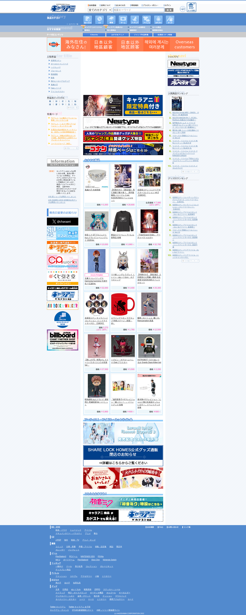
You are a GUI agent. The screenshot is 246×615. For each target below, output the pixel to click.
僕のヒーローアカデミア (60, 81)
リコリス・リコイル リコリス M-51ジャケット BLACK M (185, 142)
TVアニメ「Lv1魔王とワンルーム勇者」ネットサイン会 (64, 119)
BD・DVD (55, 527)
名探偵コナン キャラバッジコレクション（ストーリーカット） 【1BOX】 (185, 207)
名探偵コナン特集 (165, 35)
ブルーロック (56, 71)
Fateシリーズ (56, 88)
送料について (105, 5)
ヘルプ (183, 9)
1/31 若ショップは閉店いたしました (62, 197)
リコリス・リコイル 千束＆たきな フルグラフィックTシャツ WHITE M (185, 161)
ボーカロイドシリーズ (59, 64)
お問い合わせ (173, 527)
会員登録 (92, 5)
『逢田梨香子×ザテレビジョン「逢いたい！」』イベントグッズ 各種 (123, 402)
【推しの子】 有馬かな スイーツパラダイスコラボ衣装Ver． (96, 362)
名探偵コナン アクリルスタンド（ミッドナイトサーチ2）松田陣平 (185, 219)
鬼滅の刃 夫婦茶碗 (92, 190)
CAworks (94, 35)
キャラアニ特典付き (115, 27)
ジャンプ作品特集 (141, 35)
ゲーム (54, 553)
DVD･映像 (87, 19)
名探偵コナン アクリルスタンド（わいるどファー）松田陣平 (184, 213)
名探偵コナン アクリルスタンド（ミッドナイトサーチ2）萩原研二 (185, 237)
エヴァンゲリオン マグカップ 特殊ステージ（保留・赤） (122, 320)
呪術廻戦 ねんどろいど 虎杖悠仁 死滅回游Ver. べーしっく (96, 402)
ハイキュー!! (55, 67)
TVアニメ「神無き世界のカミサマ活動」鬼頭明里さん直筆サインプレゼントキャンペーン (64, 138)
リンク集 (186, 527)
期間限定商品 (157, 30)
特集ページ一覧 (72, 148)
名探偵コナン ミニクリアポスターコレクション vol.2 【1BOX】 (148, 192)
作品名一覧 (74, 107)
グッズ (170, 19)
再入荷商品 (111, 30)
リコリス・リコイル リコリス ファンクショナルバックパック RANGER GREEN (185, 153)
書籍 (111, 19)
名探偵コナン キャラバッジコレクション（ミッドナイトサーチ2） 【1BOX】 (96, 320)
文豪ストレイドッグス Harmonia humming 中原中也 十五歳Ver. (96, 281)
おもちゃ (158, 19)
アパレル (146, 19)
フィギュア (134, 19)
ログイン (168, 5)
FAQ (160, 527)
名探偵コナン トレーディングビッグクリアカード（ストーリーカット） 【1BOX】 (185, 199)
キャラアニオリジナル (93, 27)
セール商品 (156, 27)
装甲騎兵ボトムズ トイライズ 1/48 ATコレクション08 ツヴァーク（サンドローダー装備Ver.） (185, 125)
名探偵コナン (56, 60)
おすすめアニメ (117, 35)
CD (99, 19)
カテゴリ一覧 (73, 24)
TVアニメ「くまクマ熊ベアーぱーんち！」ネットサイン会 (63, 125)
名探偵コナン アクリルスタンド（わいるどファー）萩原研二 (184, 226)
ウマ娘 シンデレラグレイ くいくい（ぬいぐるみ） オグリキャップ (123, 277)
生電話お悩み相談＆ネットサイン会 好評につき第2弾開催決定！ (64, 131)
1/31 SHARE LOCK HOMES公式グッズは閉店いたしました (62, 201)
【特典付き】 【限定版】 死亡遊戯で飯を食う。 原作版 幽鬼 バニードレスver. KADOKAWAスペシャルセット (123, 195)
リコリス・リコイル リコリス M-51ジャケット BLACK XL (185, 147)
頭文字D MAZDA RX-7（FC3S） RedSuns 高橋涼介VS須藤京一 (185, 119)
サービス (121, 5)
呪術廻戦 (54, 74)
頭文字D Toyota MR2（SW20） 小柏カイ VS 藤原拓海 (185, 114)
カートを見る (191, 7)
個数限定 (133, 30)
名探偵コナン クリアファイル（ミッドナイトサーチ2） (185, 256)
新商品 (87, 30)
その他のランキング (191, 171)
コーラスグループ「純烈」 (61, 143)
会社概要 (150, 527)
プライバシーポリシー (151, 5)
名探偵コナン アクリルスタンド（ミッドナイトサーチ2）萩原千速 (185, 245)
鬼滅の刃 (54, 85)
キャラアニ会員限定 (137, 27)
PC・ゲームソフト (123, 19)
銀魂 (52, 78)
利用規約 (134, 5)
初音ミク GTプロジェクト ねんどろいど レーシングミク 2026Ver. (96, 237)
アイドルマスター (58, 91)
